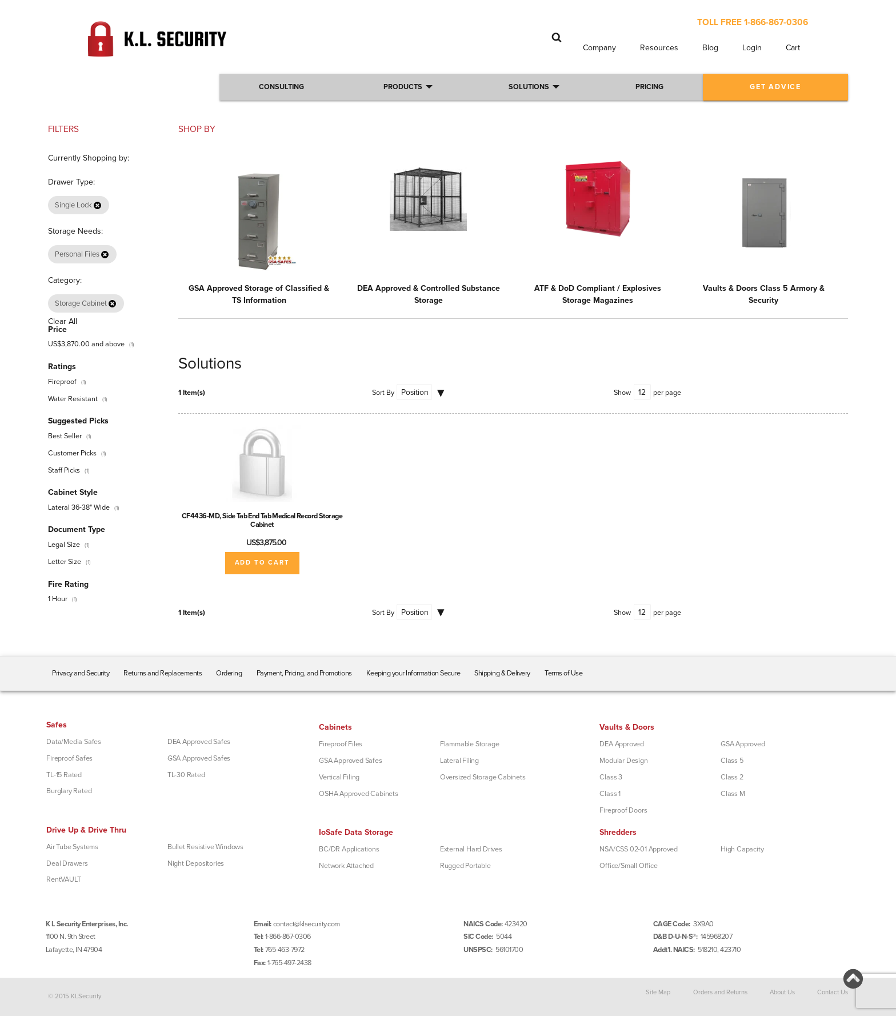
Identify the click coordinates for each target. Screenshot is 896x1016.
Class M (733, 793)
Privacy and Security (80, 673)
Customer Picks (72, 453)
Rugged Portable (465, 865)
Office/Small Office (628, 865)
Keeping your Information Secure (413, 673)
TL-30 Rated (186, 774)
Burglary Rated (68, 790)
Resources (659, 48)
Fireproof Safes (69, 758)
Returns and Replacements (162, 673)
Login (752, 48)
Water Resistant (73, 398)
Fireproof (62, 381)
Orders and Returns (720, 992)
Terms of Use (563, 673)
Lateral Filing (459, 760)
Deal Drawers (67, 863)
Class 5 (732, 760)
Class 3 (610, 777)
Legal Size (64, 544)
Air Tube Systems (72, 846)
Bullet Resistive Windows (205, 846)
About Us (782, 992)
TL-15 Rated (64, 774)
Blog (710, 48)
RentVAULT (63, 879)
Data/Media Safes (73, 741)
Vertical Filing (339, 777)
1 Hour (57, 598)
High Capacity (742, 849)
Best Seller (65, 436)
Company (599, 48)
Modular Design (623, 760)
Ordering (229, 673)
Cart (793, 48)
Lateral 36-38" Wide (79, 507)
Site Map (658, 992)
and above (86, 344)
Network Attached (346, 865)
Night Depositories (195, 863)
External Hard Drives (471, 849)
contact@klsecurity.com (306, 924)
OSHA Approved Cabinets (358, 793)
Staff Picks (64, 470)
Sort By (383, 392)
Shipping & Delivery (502, 673)
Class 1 (610, 793)
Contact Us (832, 992)
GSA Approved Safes (198, 758)
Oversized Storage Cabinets (483, 777)
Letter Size (64, 561)
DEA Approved (621, 744)
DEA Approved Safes (198, 741)
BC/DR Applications (349, 849)
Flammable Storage (469, 744)
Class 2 (732, 777)
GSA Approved (743, 744)
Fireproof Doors (623, 810)
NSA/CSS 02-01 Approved (638, 849)
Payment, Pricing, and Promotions (304, 673)
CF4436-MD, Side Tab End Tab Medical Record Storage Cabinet (262, 520)
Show (622, 392)
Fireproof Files (340, 744)
